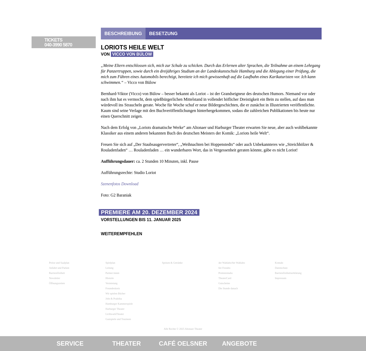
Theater (126, 343)
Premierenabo (225, 273)
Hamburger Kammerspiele (119, 303)
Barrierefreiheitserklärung (288, 273)
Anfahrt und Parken (59, 267)
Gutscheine (224, 283)
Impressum (280, 278)
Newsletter (54, 278)
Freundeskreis (112, 288)
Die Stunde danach (228, 288)
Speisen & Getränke (172, 262)
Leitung (109, 267)
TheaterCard (224, 278)
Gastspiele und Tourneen (118, 319)
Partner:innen (112, 273)
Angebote (239, 343)
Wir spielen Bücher (115, 293)
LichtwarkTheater (114, 314)
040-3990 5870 (69, 42)
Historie (109, 278)
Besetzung (163, 33)
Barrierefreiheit (57, 273)
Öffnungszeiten (57, 283)
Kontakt (279, 262)
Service (70, 343)
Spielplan (110, 262)
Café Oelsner (183, 343)
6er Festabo (224, 267)
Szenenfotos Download (119, 184)
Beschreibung (123, 33)
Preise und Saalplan (59, 262)
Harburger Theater (114, 308)
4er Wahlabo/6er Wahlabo (231, 262)
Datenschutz (281, 267)
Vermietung (111, 283)
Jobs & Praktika (113, 298)
